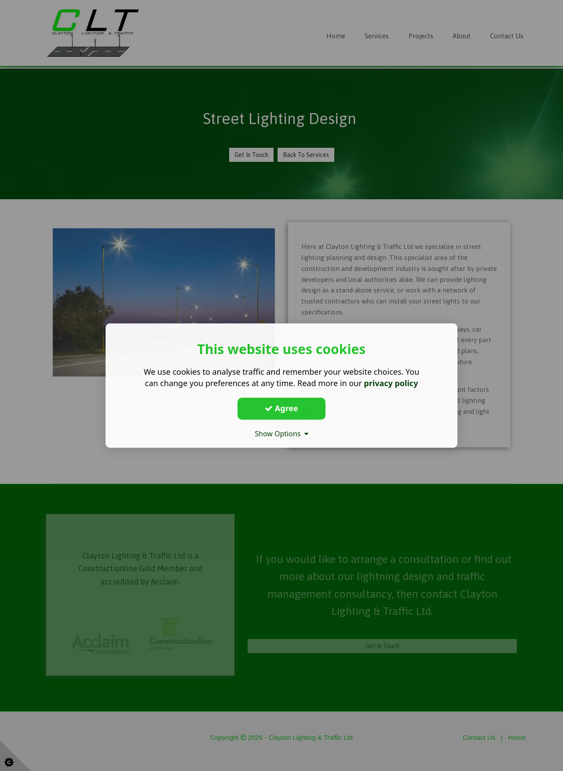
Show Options (281, 433)
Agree (281, 408)
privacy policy (391, 383)
